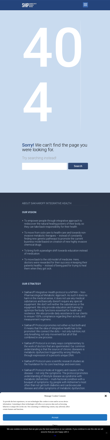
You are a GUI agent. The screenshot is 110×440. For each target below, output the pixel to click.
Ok (55, 436)
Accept (55, 417)
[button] (105, 395)
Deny (54, 425)
